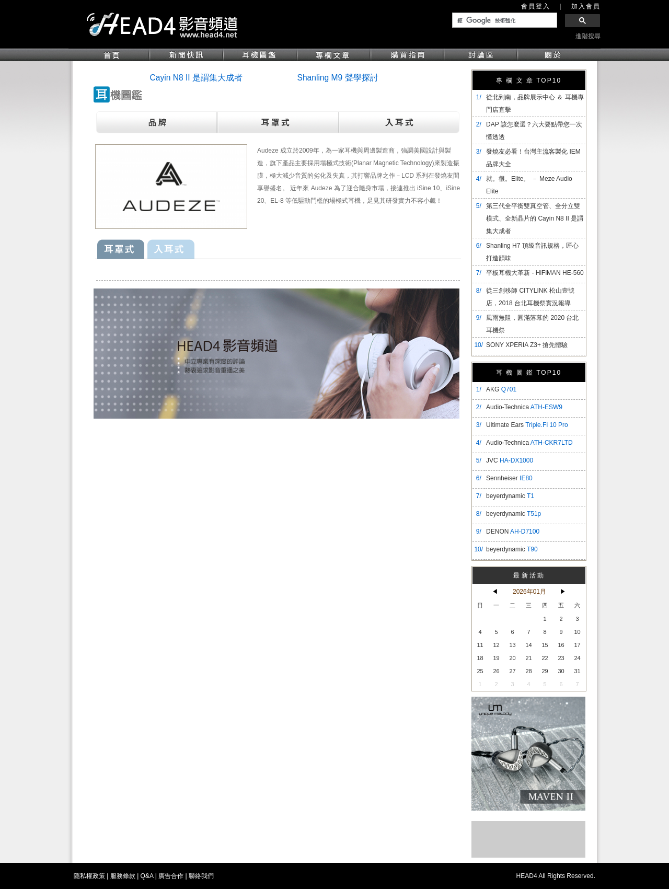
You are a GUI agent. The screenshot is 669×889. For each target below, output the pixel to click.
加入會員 (586, 6)
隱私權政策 (89, 876)
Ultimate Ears (527, 425)
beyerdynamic (510, 496)
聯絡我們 (201, 876)
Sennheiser (509, 478)
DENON (512, 531)
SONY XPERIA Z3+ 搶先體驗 (527, 345)
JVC (509, 460)
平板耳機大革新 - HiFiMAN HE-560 (535, 272)
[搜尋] (503, 20)
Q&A (147, 876)
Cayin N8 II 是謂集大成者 (196, 77)
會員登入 (535, 6)
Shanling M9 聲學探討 (337, 77)
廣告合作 (170, 876)
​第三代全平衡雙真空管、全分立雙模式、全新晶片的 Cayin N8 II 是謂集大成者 (534, 218)
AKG (501, 389)
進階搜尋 (588, 36)
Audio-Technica (524, 407)
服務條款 (122, 876)
